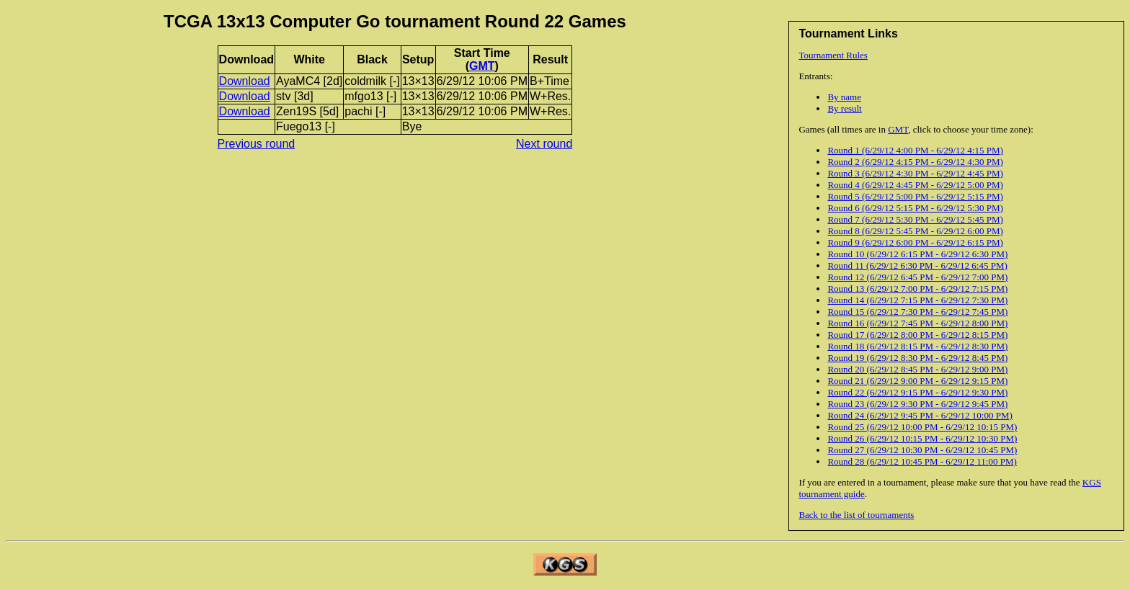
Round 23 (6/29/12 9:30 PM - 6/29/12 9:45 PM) (917, 403)
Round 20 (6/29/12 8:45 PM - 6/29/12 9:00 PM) (917, 369)
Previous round (256, 144)
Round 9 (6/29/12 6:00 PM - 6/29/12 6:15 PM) (914, 242)
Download (244, 81)
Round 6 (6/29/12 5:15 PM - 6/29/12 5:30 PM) (914, 207)
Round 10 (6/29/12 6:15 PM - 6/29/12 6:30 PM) (917, 254)
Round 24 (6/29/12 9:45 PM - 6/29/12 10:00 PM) (919, 415)
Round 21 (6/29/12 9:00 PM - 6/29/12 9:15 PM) (917, 380)
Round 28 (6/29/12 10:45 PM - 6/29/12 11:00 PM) (921, 461)
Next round (544, 144)
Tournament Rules (833, 55)
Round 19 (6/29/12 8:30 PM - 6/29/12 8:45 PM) (917, 357)
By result (844, 108)
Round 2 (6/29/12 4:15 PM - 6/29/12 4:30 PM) (914, 161)
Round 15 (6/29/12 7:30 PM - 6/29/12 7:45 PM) (917, 311)
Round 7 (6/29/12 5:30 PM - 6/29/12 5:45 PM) (914, 219)
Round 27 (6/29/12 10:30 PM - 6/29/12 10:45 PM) (922, 449)
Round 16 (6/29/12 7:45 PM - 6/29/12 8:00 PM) (917, 323)
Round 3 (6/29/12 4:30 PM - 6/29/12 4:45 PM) (914, 173)
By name (844, 96)
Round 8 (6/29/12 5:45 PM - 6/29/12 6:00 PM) (914, 230)
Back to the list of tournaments (856, 514)
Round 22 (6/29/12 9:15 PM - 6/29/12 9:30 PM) (917, 392)
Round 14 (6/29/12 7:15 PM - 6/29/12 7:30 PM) (917, 300)
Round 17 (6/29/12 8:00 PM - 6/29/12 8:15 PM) (917, 334)
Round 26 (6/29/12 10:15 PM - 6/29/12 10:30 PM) (922, 438)
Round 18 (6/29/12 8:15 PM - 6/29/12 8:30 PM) (917, 346)
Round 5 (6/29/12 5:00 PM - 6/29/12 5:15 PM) (914, 196)
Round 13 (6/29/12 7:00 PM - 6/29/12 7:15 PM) (917, 288)
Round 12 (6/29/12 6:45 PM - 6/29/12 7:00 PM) (917, 277)
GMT (898, 129)
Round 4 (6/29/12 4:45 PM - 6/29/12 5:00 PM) (914, 184)
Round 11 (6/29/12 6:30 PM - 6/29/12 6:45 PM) (917, 265)
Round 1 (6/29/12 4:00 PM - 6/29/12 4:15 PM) (914, 150)
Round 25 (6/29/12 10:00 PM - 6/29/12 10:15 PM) (922, 426)
